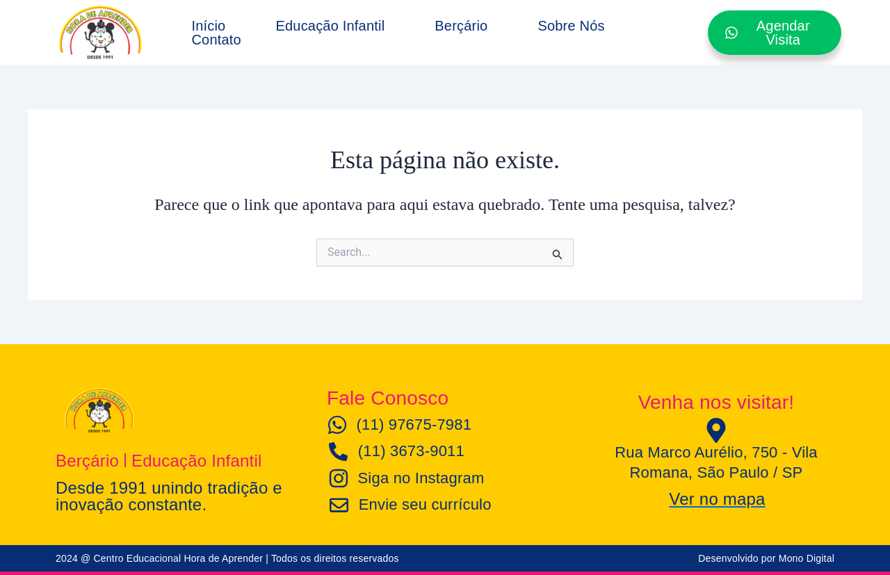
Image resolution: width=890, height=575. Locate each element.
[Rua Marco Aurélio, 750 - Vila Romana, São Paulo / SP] (716, 430)
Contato (216, 40)
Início (208, 26)
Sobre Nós (570, 26)
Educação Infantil (330, 26)
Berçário (461, 26)
